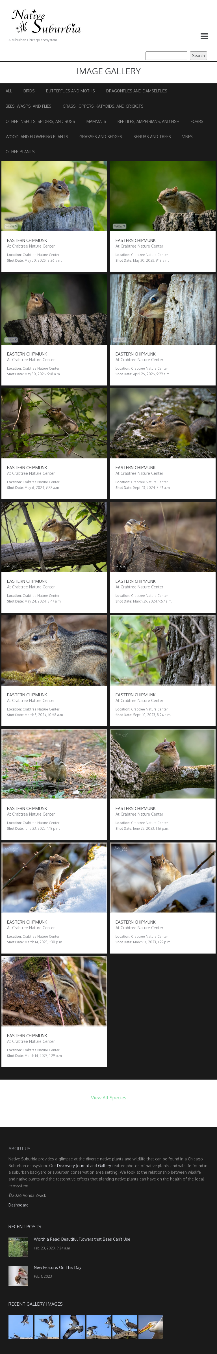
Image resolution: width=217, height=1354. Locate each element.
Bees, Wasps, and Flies (28, 106)
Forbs (197, 121)
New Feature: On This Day (57, 1267)
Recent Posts (24, 1226)
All (9, 90)
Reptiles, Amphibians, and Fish (148, 121)
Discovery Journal (73, 1165)
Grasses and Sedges (100, 136)
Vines (187, 136)
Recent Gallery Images (35, 1304)
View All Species (108, 1097)
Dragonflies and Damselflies (136, 90)
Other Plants (20, 151)
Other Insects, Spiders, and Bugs (40, 121)
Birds (29, 90)
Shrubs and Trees (152, 136)
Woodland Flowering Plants (37, 136)
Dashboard (18, 1205)
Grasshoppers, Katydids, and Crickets (103, 106)
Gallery (104, 1165)
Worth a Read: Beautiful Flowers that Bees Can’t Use (82, 1239)
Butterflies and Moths (70, 90)
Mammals (96, 121)
